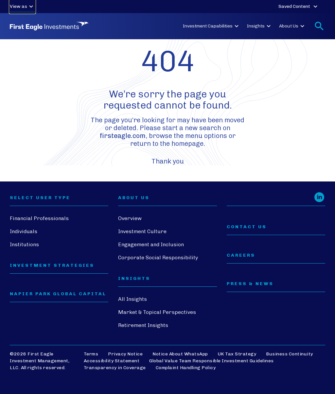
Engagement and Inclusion (151, 244)
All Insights (132, 299)
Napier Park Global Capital (58, 294)
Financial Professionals (39, 218)
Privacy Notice (125, 354)
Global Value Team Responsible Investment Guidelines (211, 361)
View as (22, 6)
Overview (130, 218)
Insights (260, 26)
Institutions (24, 244)
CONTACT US (247, 227)
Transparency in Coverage (115, 367)
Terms (91, 354)
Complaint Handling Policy (186, 367)
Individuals (23, 231)
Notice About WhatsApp (180, 354)
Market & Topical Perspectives (157, 312)
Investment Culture (142, 231)
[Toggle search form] (319, 26)
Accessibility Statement (112, 361)
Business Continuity (289, 354)
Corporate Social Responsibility (158, 257)
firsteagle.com (123, 136)
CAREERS (241, 255)
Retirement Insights (143, 325)
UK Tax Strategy (237, 354)
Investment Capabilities (211, 26)
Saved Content (298, 6)
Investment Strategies (52, 265)
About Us (292, 26)
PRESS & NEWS (250, 283)
